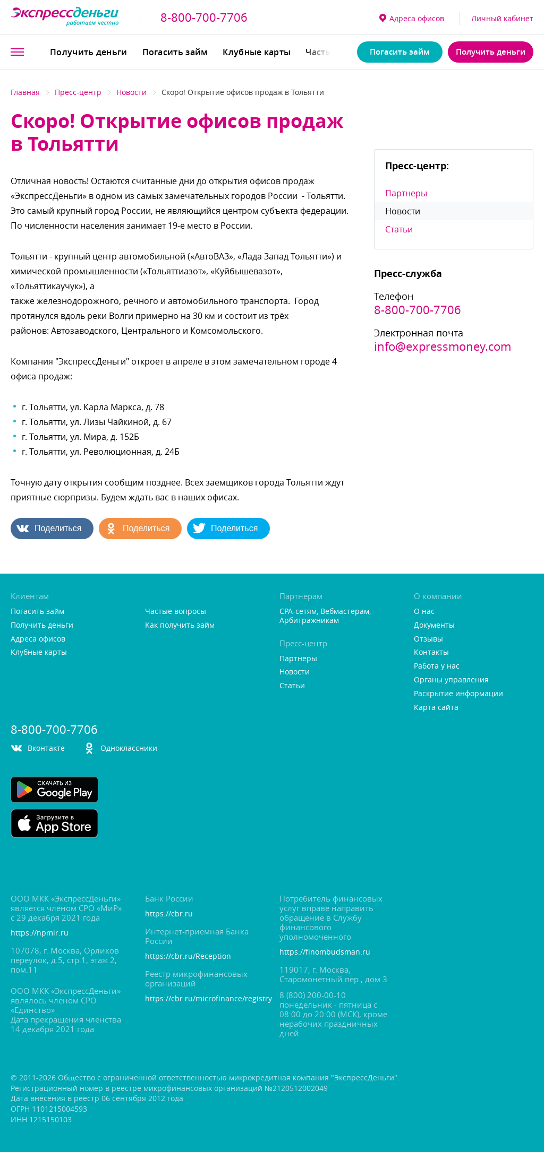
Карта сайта (436, 707)
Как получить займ (180, 625)
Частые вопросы (175, 611)
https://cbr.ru (169, 914)
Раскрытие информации (458, 693)
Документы (434, 625)
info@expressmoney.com (442, 346)
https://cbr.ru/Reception (188, 956)
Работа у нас (437, 666)
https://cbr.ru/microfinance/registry (205, 998)
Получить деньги (89, 52)
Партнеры (406, 193)
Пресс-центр (78, 92)
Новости (131, 92)
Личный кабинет (502, 18)
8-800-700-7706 (204, 17)
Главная (25, 92)
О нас (424, 611)
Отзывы (428, 639)
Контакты (431, 652)
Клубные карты (257, 52)
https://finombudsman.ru (324, 952)
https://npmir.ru (40, 933)
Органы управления (451, 680)
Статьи (399, 229)
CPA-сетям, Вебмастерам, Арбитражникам (325, 616)
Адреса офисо (411, 18)
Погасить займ (175, 52)
